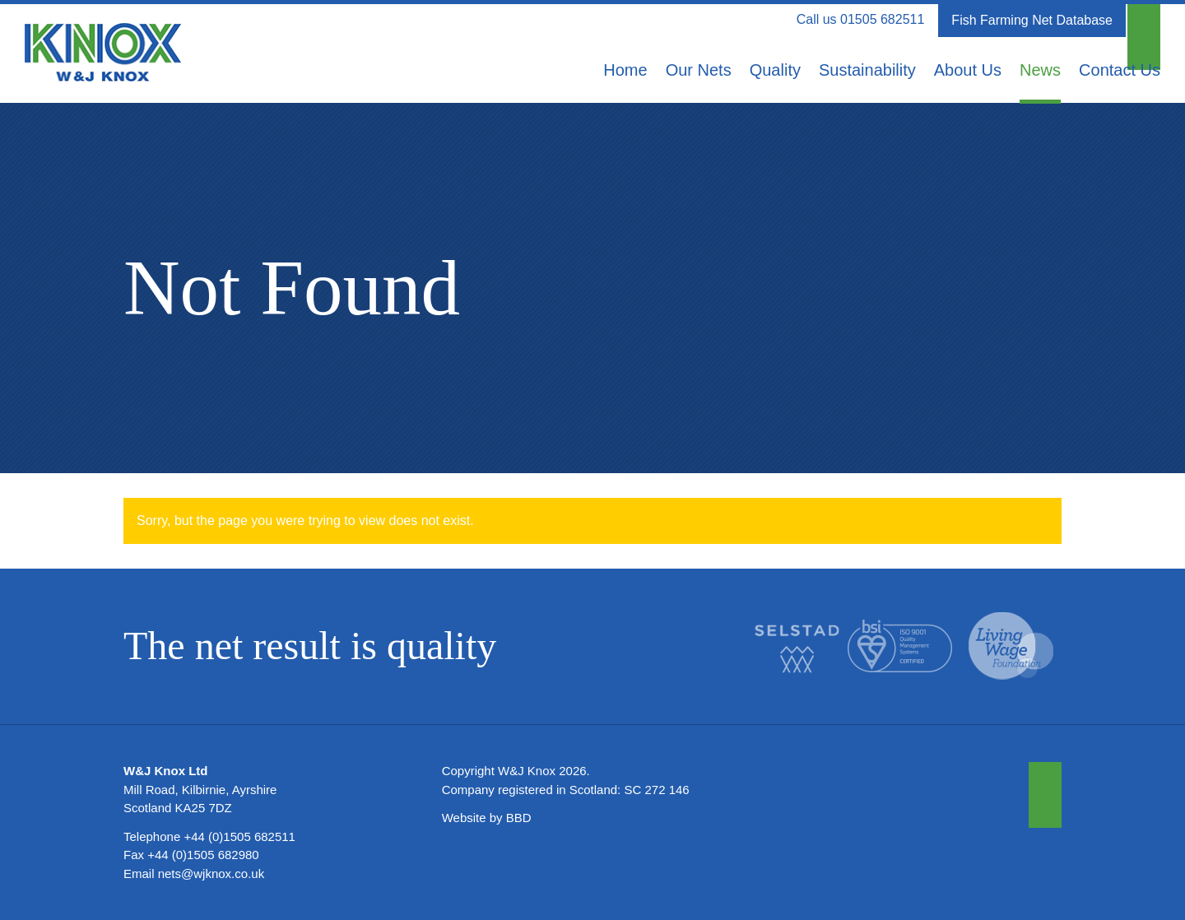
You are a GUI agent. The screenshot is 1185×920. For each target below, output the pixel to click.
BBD (519, 818)
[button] (1143, 20)
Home (625, 70)
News (1040, 70)
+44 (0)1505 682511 (239, 836)
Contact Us (1119, 70)
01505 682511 (882, 19)
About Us (967, 70)
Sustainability (867, 70)
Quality (775, 70)
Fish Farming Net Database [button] (1032, 20)
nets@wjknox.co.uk (211, 874)
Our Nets (699, 70)
